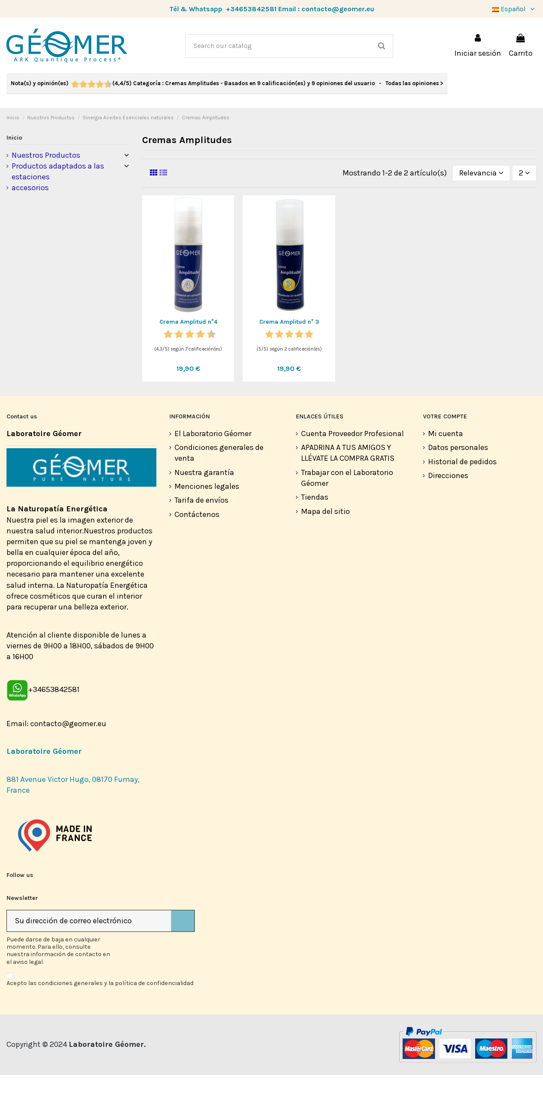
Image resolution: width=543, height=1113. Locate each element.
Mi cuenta (445, 471)
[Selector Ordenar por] (481, 211)
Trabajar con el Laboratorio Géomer (347, 516)
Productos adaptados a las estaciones (58, 209)
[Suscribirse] (182, 958)
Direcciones (448, 513)
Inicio (14, 175)
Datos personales (458, 485)
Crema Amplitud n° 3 (289, 360)
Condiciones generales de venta (219, 491)
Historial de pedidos (462, 499)
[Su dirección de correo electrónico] (89, 958)
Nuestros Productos (46, 193)
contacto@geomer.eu (338, 9)
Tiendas (314, 535)
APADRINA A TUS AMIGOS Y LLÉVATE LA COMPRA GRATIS (347, 491)
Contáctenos (197, 552)
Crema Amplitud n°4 (188, 360)
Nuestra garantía (204, 510)
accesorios (30, 225)
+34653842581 (251, 9)
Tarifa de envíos (202, 538)
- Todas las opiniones (227, 83)
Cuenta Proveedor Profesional (352, 471)
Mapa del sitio (325, 549)
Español (514, 9)
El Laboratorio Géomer (213, 471)
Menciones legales (207, 524)
